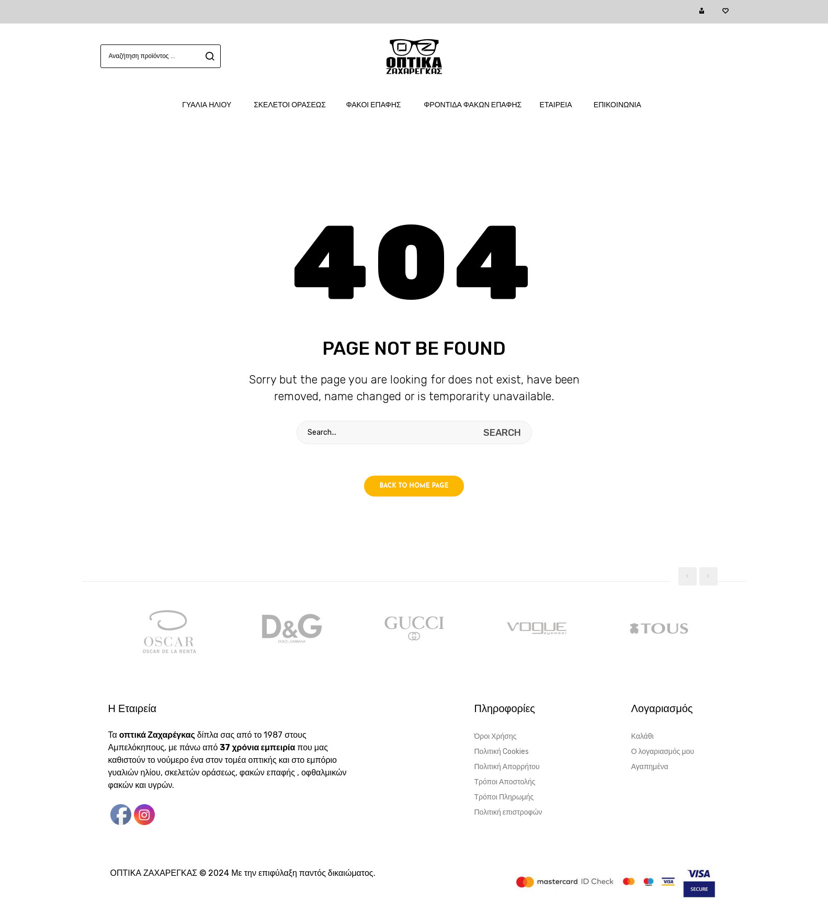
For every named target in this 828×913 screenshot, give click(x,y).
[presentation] (687, 576)
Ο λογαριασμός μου (662, 751)
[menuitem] (211, 105)
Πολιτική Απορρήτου (507, 766)
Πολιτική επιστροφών (508, 812)
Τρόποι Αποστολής (505, 781)
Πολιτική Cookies (501, 751)
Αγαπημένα (649, 766)
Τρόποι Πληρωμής (504, 797)
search (208, 56)
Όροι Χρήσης (495, 736)
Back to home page (414, 486)
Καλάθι (642, 736)
